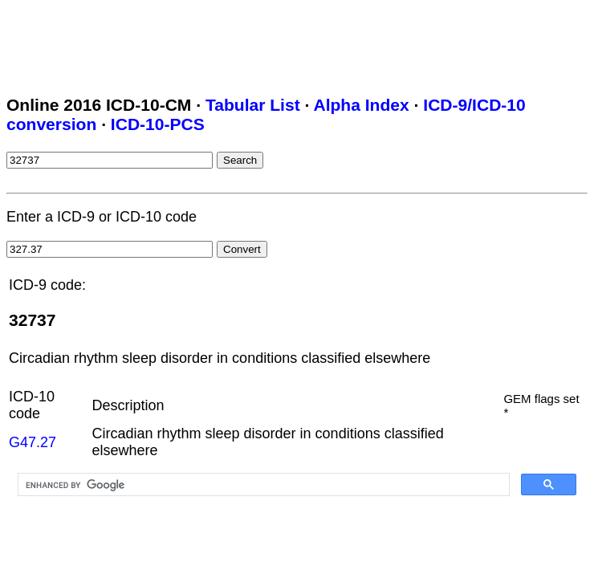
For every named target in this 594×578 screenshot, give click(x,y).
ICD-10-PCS (158, 124)
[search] (262, 485)
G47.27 (32, 442)
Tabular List (252, 105)
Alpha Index (361, 105)
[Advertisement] (298, 42)
